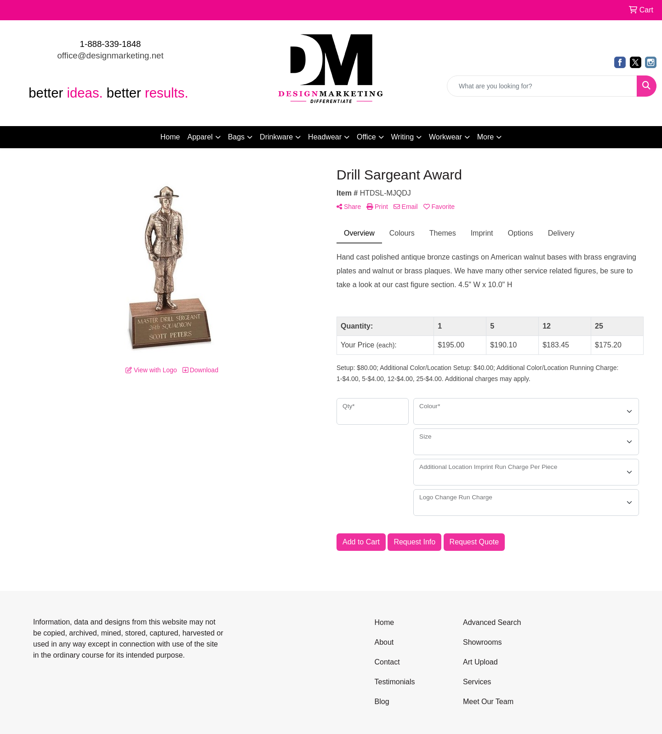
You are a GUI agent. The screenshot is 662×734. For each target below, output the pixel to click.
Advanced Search (492, 622)
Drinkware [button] (276, 137)
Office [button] (366, 137)
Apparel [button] (199, 137)
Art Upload (480, 662)
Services (477, 682)
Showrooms (482, 642)
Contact (387, 662)
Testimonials (395, 682)
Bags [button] (236, 137)
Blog (382, 701)
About (384, 642)
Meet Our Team (488, 701)
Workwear (445, 137)
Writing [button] (402, 137)
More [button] (485, 137)
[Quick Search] (542, 86)
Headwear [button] (325, 137)
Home (170, 137)
